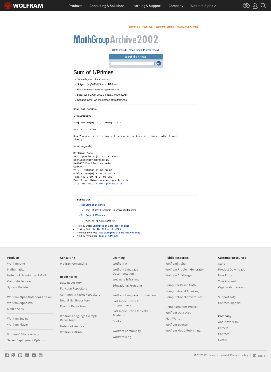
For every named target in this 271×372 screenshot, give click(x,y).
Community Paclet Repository (80, 294)
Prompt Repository (73, 306)
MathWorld (173, 318)
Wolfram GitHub (71, 332)
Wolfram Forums (165, 27)
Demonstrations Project (182, 307)
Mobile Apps (15, 309)
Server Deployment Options (26, 340)
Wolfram (210, 355)
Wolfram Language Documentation (125, 271)
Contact (223, 334)
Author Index (151, 50)
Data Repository (71, 282)
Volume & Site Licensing (23, 334)
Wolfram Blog (122, 337)
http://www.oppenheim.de (105, 184)
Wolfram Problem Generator (185, 269)
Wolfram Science (177, 325)
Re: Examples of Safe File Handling (119, 232)
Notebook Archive (72, 326)
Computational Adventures (184, 297)
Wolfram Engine (17, 318)
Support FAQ (226, 297)
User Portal (225, 275)
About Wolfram (228, 322)
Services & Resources (140, 27)
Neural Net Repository (75, 300)
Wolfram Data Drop (179, 313)
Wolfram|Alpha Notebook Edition (29, 297)
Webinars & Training (126, 279)
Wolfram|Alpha (176, 263)
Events (222, 340)
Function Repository (73, 288)
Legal (223, 355)
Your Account (227, 281)
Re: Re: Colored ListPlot (107, 229)
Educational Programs (128, 285)
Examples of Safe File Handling (111, 225)
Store (221, 263)
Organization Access (231, 287)
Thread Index (134, 50)
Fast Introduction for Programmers (127, 303)
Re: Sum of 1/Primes (93, 204)
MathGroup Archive (188, 27)
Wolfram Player (17, 325)
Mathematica (16, 269)
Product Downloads (231, 269)
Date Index (119, 50)
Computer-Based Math (181, 285)
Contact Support (229, 303)
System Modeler (18, 287)
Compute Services (19, 281)
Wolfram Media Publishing (183, 330)
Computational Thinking (182, 291)
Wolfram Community (127, 331)
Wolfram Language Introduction (134, 295)
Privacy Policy (239, 355)
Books (117, 321)
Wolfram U (120, 263)
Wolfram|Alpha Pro (20, 303)
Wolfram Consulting (73, 263)
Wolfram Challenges (179, 275)
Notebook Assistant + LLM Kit (26, 275)
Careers (223, 328)
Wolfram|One (16, 263)
